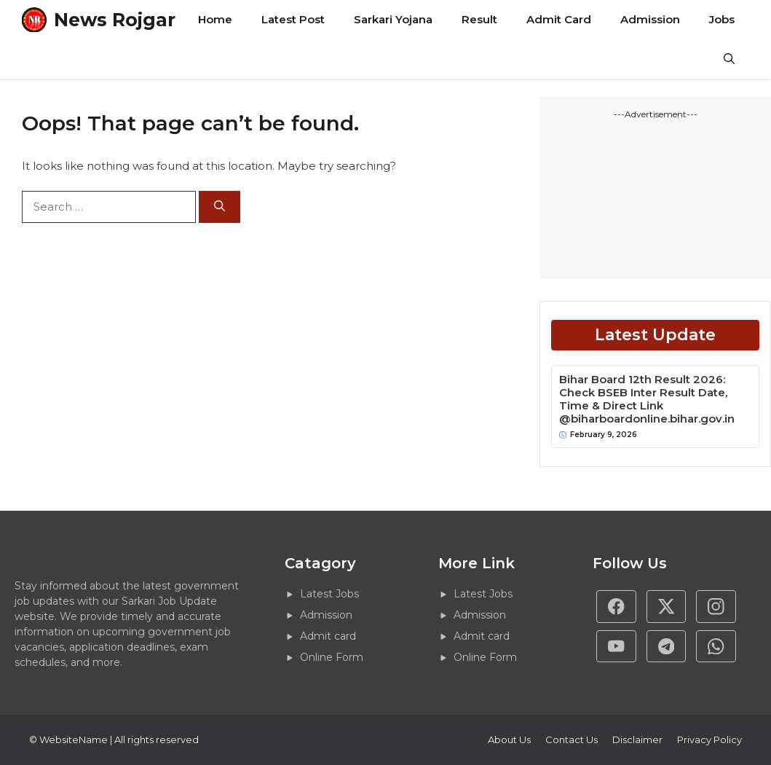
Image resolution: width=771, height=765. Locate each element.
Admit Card (558, 19)
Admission (650, 19)
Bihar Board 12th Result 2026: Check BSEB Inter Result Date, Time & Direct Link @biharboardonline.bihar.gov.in (647, 399)
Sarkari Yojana (393, 19)
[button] (729, 59)
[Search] (219, 207)
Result (479, 19)
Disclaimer (637, 739)
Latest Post (293, 19)
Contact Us (571, 739)
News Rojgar (114, 20)
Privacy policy (709, 739)
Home (215, 19)
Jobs (722, 19)
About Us (509, 739)
